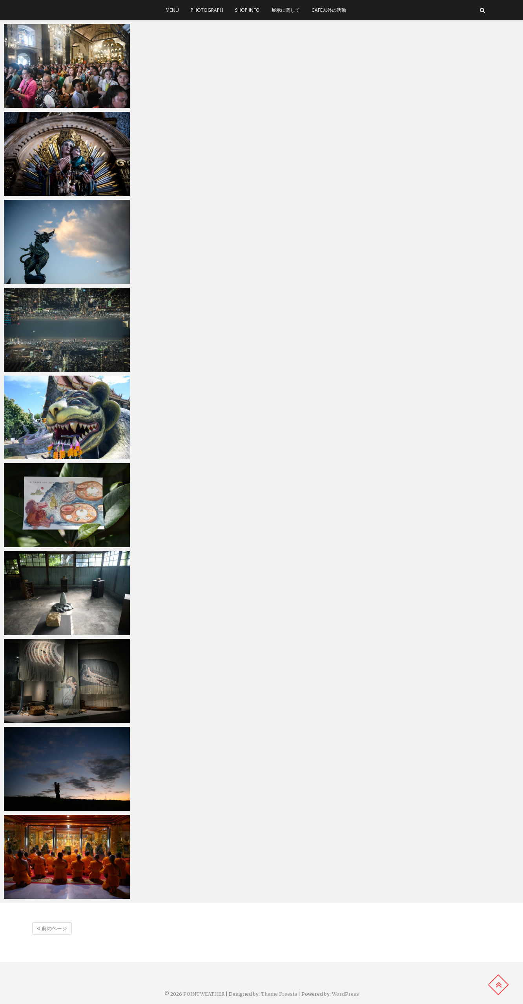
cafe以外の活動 (329, 10)
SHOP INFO (247, 10)
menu (172, 10)
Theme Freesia (279, 994)
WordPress (345, 994)
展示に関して (286, 10)
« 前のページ (52, 928)
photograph (207, 10)
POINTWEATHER (203, 994)
